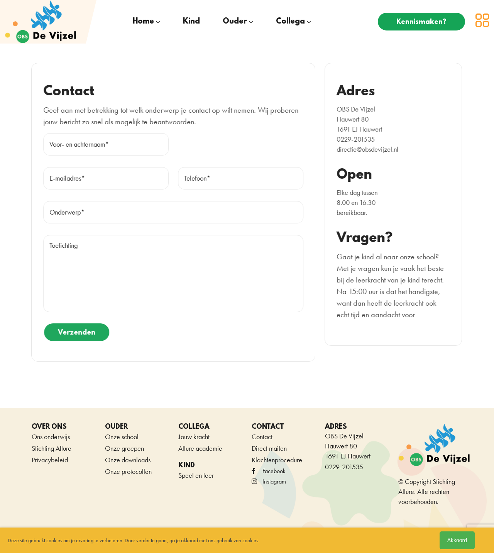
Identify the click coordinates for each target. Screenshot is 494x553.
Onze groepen (124, 448)
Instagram (269, 481)
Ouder (235, 21)
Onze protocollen (128, 471)
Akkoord (457, 540)
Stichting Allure (51, 448)
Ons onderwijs (51, 436)
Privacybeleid (50, 459)
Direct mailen (269, 448)
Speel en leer (196, 475)
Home (143, 21)
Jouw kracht (194, 436)
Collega (290, 21)
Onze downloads (128, 459)
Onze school (122, 436)
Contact (262, 436)
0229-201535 (344, 466)
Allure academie (200, 448)
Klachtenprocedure (277, 459)
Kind (191, 21)
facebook (269, 471)
